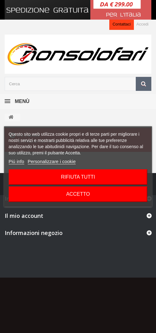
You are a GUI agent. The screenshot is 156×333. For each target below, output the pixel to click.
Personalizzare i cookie (52, 161)
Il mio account (24, 215)
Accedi (142, 24)
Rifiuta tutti (78, 177)
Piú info (16, 161)
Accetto (78, 194)
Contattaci (121, 24)
